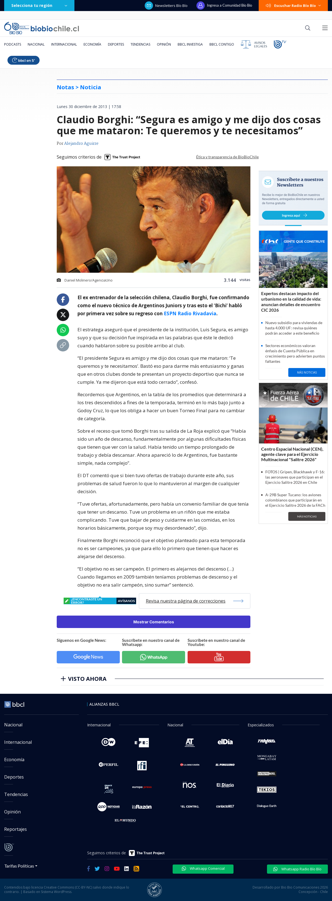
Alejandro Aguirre (81, 143)
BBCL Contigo (221, 44)
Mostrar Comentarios (153, 621)
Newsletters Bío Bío (166, 5)
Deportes (116, 44)
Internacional (64, 44)
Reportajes (15, 829)
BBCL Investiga (190, 44)
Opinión (164, 44)
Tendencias (140, 44)
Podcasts (12, 44)
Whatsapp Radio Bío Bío (297, 868)
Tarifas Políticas (19, 865)
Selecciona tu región (39, 5)
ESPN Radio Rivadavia (190, 313)
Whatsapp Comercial (203, 868)
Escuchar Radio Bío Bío (293, 5)
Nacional (36, 44)
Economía (92, 44)
